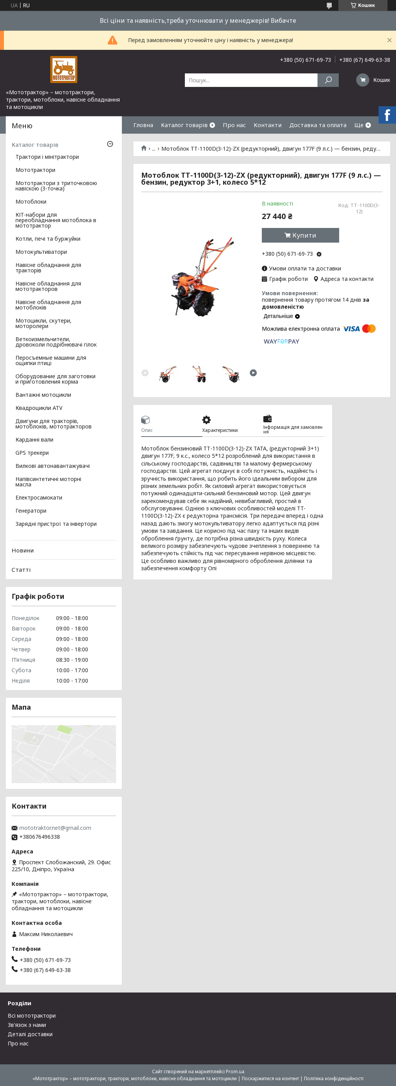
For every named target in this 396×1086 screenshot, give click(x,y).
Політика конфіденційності (334, 1078)
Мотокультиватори (41, 252)
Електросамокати (38, 498)
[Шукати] (328, 80)
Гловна (143, 125)
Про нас (234, 125)
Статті (21, 569)
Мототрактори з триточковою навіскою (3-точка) (56, 186)
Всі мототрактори (32, 1015)
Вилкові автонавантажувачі (52, 466)
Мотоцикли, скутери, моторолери (43, 324)
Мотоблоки (30, 202)
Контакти (268, 125)
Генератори (30, 511)
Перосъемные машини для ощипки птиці (50, 361)
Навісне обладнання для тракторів (48, 268)
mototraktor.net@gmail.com (55, 827)
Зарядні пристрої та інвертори (56, 524)
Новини (23, 550)
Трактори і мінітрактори (47, 157)
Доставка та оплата (317, 125)
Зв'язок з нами (27, 1024)
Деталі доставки (30, 1034)
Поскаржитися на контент (270, 1078)
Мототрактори (35, 170)
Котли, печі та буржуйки (47, 239)
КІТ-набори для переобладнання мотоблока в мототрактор (55, 220)
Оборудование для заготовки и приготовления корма (55, 379)
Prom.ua (235, 1071)
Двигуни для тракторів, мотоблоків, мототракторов (53, 424)
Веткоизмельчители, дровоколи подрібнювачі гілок (56, 342)
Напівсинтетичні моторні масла (48, 482)
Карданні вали (34, 440)
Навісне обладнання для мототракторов (48, 286)
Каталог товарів (184, 125)
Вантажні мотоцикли (43, 395)
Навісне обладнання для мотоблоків (48, 305)
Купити (304, 235)
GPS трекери (32, 453)
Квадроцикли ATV (38, 408)
